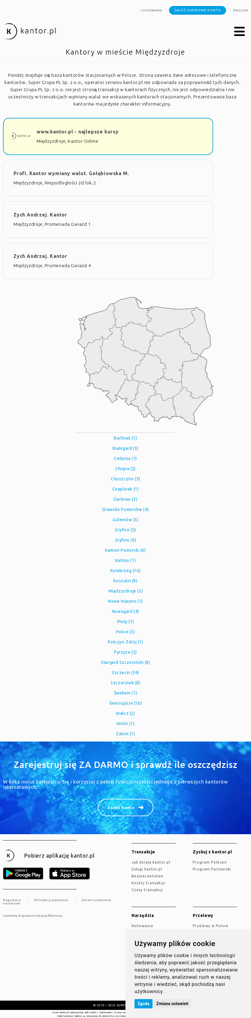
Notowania (142, 926)
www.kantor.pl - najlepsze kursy (78, 131)
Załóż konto (121, 807)
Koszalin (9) (125, 580)
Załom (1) (125, 733)
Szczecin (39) (125, 672)
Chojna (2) (125, 468)
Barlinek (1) (125, 438)
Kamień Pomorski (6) (125, 550)
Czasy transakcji (147, 890)
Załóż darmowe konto (197, 10)
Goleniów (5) (125, 519)
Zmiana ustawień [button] (172, 1003)
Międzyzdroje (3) (125, 591)
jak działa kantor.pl (151, 862)
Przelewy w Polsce (210, 926)
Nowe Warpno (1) (125, 601)
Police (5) (125, 631)
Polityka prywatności (51, 900)
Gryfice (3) (125, 529)
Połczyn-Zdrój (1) (125, 642)
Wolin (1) (125, 723)
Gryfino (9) (125, 540)
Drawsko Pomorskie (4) (125, 509)
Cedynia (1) (125, 458)
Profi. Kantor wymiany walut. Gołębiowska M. (71, 173)
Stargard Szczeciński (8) (125, 662)
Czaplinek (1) (125, 489)
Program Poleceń (210, 862)
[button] (239, 32)
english (240, 10)
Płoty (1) (125, 621)
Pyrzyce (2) (125, 652)
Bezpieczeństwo (148, 876)
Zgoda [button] (144, 1003)
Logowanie (151, 10)
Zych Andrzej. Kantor (40, 214)
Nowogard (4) (125, 611)
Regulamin (12, 900)
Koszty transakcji (148, 883)
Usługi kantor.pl (147, 869)
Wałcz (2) (125, 713)
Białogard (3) (125, 448)
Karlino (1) (125, 560)
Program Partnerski (212, 869)
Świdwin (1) (125, 693)
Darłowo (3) (126, 499)
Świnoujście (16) (125, 703)
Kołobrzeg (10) (125, 570)
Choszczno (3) (125, 478)
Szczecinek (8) (125, 682)
